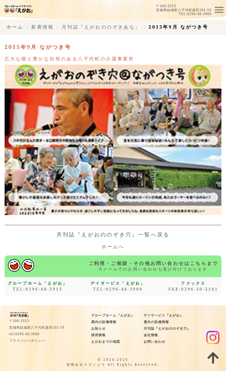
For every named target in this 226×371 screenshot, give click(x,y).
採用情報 (98, 335)
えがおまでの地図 (105, 341)
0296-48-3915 (44, 289)
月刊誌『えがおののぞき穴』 (167, 328)
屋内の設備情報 (103, 321)
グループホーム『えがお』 (112, 315)
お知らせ (98, 328)
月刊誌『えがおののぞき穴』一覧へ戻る (113, 234)
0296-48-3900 (199, 14)
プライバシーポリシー (27, 340)
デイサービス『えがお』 (163, 315)
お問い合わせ (154, 341)
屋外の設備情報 (156, 321)
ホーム (15, 27)
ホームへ (113, 246)
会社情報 (151, 335)
